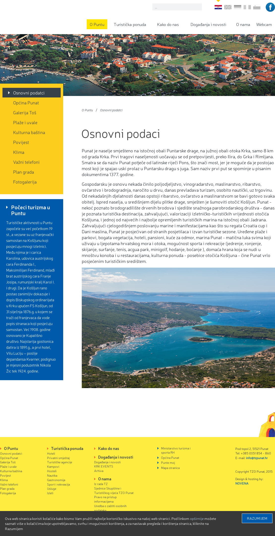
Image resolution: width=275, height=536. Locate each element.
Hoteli (51, 453)
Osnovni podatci (29, 92)
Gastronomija (56, 480)
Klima (18, 152)
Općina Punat (26, 102)
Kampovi (53, 466)
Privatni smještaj (58, 458)
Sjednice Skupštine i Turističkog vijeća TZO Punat (114, 490)
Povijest (21, 142)
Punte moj (168, 462)
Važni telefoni (26, 162)
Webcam (264, 24)
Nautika (52, 475)
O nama (243, 24)
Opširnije (197, 518)
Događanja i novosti (208, 24)
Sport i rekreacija (58, 484)
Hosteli (51, 471)
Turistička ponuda (130, 24)
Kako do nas (168, 24)
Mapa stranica (170, 468)
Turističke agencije (59, 462)
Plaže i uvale (25, 122)
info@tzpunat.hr (257, 458)
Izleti (50, 493)
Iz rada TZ (101, 484)
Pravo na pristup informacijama (105, 499)
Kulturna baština (29, 132)
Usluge (51, 488)
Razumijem (257, 518)
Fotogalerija (25, 182)
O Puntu (97, 24)
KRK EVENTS (103, 466)
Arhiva (98, 470)
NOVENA (241, 483)
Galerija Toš (24, 112)
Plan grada (23, 172)
